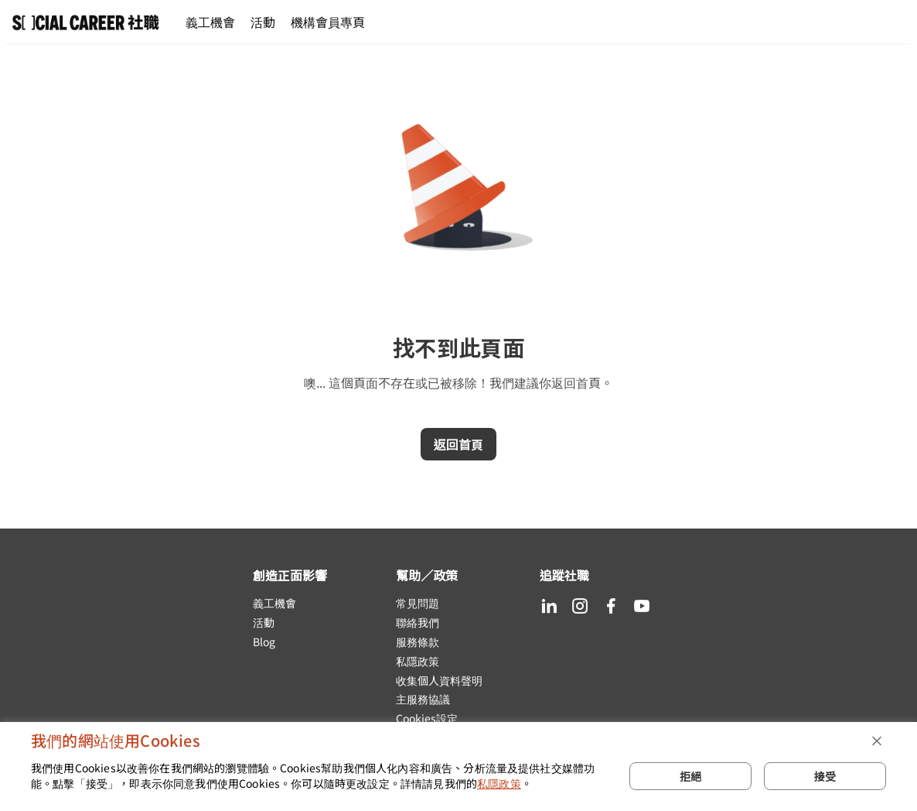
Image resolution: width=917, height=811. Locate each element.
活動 (263, 21)
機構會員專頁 (328, 21)
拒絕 (690, 776)
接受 (825, 776)
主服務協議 (423, 699)
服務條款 (417, 641)
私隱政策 (417, 661)
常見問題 (417, 603)
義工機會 (210, 21)
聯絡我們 (417, 622)
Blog (264, 641)
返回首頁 (459, 444)
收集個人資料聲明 (439, 680)
